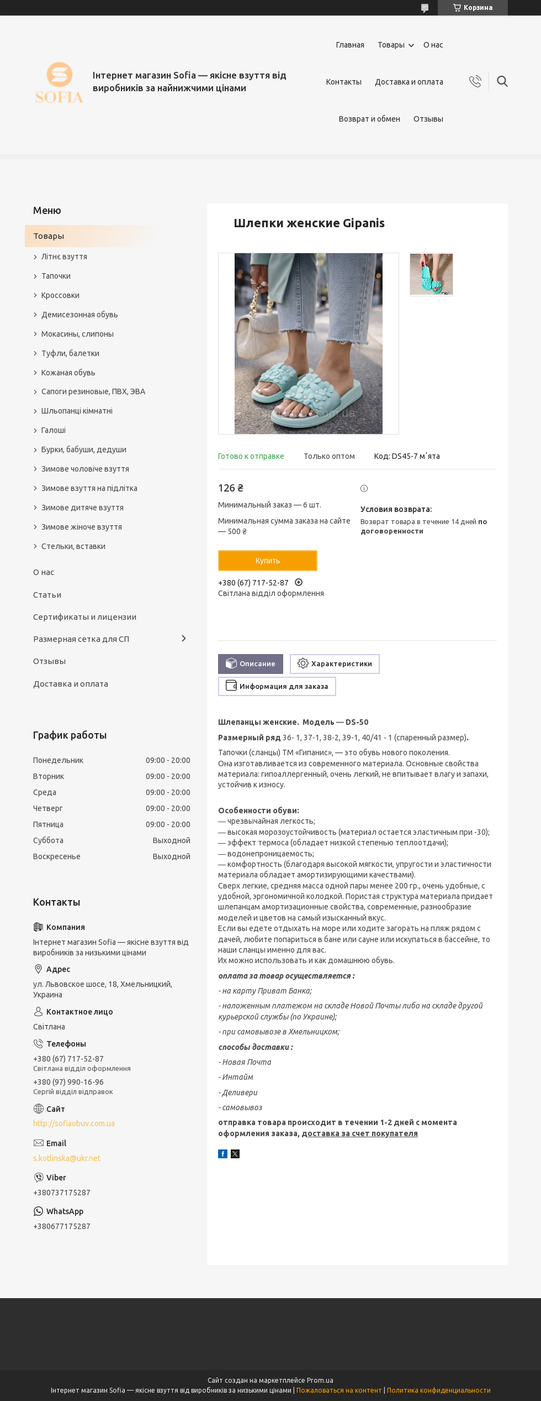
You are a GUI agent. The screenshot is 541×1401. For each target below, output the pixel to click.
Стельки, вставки (73, 546)
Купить (268, 560)
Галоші (53, 430)
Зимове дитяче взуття (82, 507)
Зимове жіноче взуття (81, 526)
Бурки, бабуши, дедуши (83, 449)
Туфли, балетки (70, 353)
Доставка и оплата (409, 81)
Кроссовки (60, 295)
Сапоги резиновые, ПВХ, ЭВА (93, 391)
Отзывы (428, 118)
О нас (433, 44)
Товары (391, 44)
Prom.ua (320, 1380)
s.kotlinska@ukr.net (66, 1158)
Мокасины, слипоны (77, 334)
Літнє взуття (64, 256)
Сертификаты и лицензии (84, 616)
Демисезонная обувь (79, 314)
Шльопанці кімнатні (77, 410)
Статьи (47, 594)
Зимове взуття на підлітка (89, 488)
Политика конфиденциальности (439, 1390)
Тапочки (56, 275)
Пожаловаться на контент (339, 1390)
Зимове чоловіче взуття (85, 468)
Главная (350, 44)
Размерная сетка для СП (81, 639)
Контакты (344, 81)
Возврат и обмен (369, 118)
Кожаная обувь (68, 372)
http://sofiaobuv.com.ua (74, 1123)
